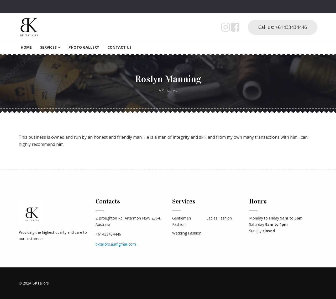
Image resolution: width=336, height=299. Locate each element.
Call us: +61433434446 (282, 27)
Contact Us (119, 47)
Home (26, 47)
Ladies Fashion (219, 218)
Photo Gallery (84, 47)
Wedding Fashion (186, 233)
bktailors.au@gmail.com (116, 244)
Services (48, 47)
